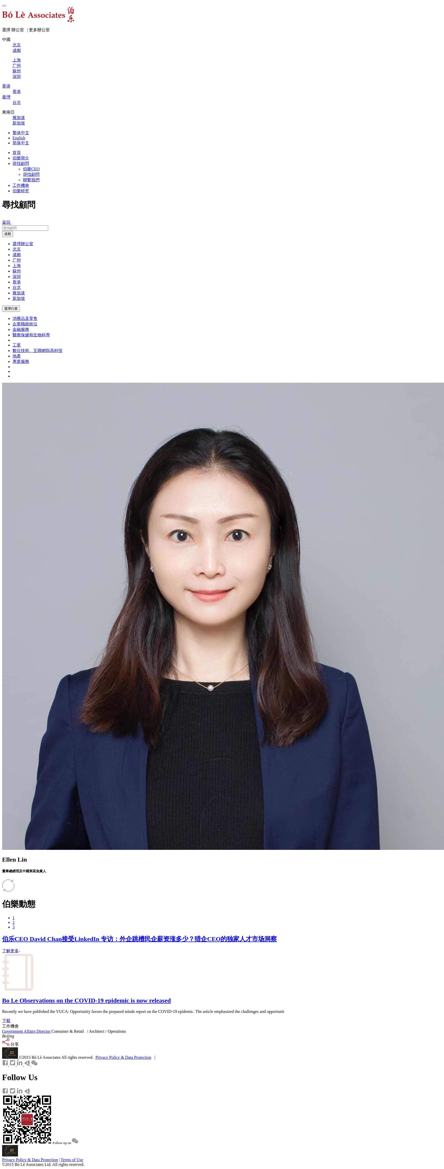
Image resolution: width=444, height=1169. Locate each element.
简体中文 (20, 143)
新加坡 (18, 298)
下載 (6, 1020)
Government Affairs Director (26, 1031)
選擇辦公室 (22, 244)
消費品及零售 (24, 318)
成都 (7, 234)
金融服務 (20, 329)
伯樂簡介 (20, 158)
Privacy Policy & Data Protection (123, 1057)
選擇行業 (11, 309)
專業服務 (20, 361)
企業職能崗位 (24, 324)
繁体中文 (20, 133)
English (18, 138)
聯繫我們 (31, 180)
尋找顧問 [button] (20, 163)
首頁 (16, 152)
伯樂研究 (20, 191)
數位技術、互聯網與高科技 (37, 350)
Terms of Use (72, 1160)
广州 (16, 260)
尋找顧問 (31, 174)
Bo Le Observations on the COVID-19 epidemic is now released (86, 1000)
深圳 (16, 276)
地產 (16, 356)
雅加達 (18, 293)
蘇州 (16, 271)
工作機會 (20, 185)
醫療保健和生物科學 (31, 335)
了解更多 (10, 951)
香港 (16, 282)
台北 (16, 287)
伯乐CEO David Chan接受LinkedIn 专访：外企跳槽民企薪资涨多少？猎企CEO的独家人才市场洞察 (139, 939)
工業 (16, 345)
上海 (16, 265)
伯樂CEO (31, 169)
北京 (16, 249)
